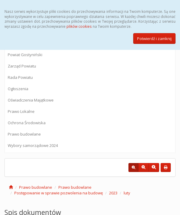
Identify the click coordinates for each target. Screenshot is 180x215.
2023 (113, 193)
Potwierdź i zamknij (154, 38)
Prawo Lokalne (21, 111)
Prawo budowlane (24, 134)
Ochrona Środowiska (27, 122)
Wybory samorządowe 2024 (33, 145)
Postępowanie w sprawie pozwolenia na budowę (58, 193)
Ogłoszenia (18, 88)
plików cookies (79, 26)
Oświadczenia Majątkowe (31, 100)
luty (127, 193)
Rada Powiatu (20, 77)
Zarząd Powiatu (22, 66)
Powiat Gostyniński (25, 54)
